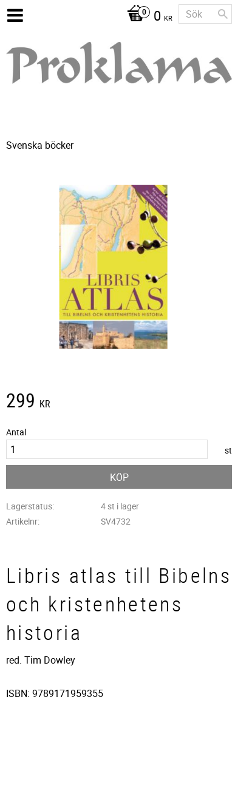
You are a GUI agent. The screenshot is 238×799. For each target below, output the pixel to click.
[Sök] (223, 14)
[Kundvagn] (146, 17)
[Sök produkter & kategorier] (205, 14)
